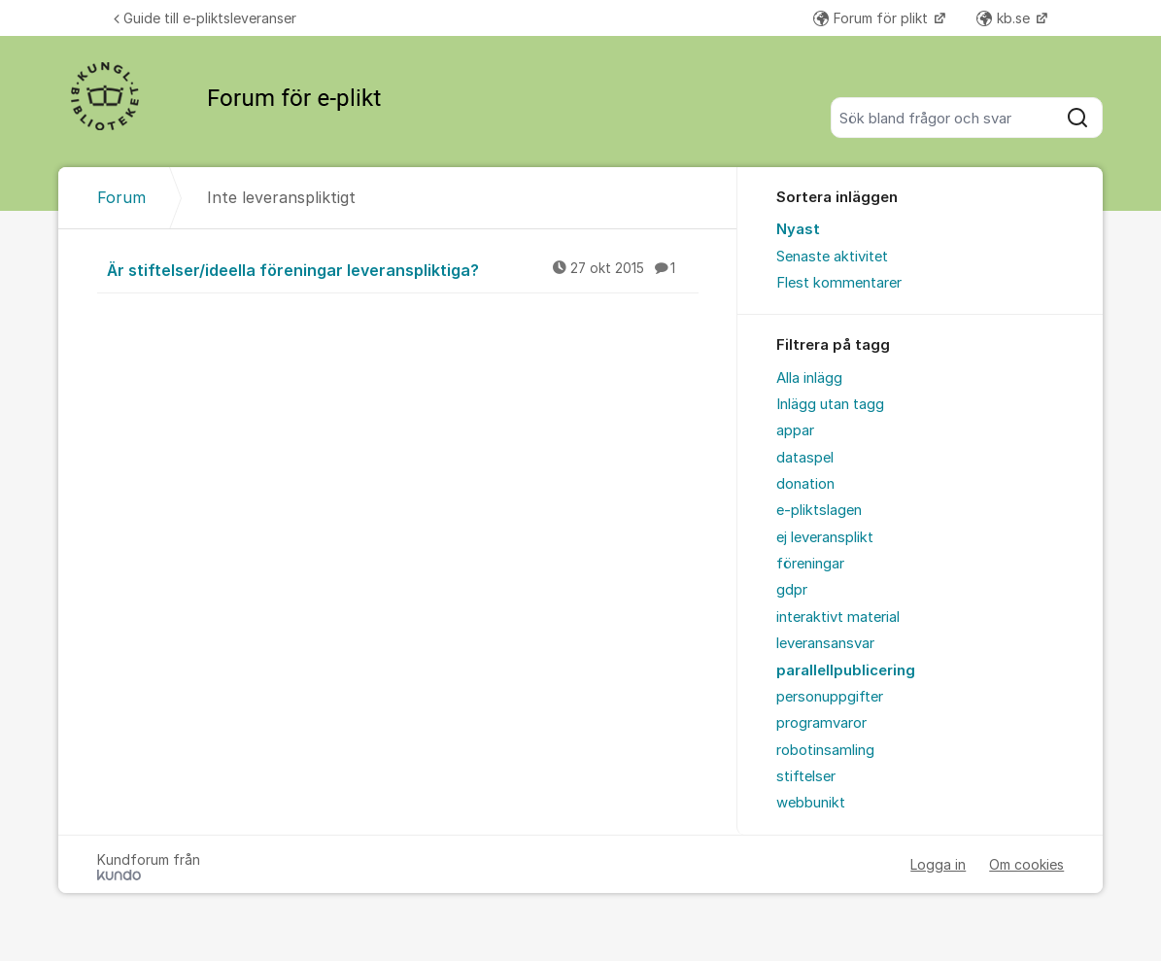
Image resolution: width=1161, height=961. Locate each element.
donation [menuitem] (805, 484)
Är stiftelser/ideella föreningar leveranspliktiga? (403, 269)
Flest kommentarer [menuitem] (839, 283)
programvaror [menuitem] (821, 723)
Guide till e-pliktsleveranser (205, 18)
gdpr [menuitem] (791, 590)
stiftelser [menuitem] (806, 776)
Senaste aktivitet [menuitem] (832, 256)
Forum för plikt (872, 18)
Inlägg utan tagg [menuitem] (830, 404)
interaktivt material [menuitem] (838, 617)
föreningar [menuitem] (810, 563)
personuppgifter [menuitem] (829, 696)
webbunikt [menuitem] (810, 802)
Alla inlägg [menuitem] (809, 378)
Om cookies (1026, 864)
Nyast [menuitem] (798, 229)
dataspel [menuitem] (805, 457)
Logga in (938, 864)
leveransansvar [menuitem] (825, 643)
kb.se (1005, 18)
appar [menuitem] (795, 430)
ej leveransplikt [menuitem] (824, 537)
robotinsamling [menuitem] (825, 750)
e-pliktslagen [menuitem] (819, 510)
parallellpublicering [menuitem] (845, 670)
